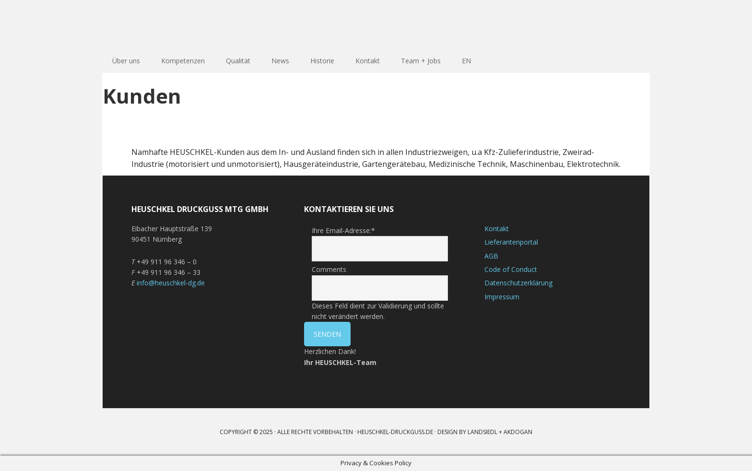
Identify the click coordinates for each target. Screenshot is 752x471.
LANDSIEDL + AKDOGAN (500, 432)
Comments (329, 269)
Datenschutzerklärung (518, 282)
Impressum (501, 296)
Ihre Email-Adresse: (343, 230)
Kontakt (496, 228)
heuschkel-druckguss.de (395, 432)
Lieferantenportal (511, 242)
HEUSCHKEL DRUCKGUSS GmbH (165, 24)
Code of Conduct (510, 269)
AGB (491, 255)
